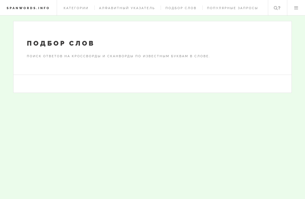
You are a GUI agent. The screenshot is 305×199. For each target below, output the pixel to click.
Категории (76, 8)
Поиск (277, 7)
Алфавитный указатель (127, 8)
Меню (296, 7)
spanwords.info (28, 8)
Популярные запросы (232, 8)
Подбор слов (181, 8)
